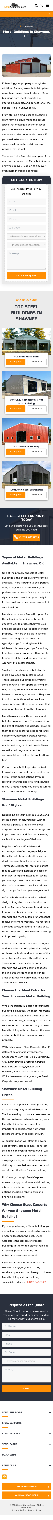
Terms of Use (34, 1510)
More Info (37, 362)
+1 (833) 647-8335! (36, 1282)
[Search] (36, 5)
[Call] (41, 5)
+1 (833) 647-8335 (29, 537)
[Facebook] (4, 1476)
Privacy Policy (18, 1510)
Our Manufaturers (32, 1496)
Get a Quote (15, 362)
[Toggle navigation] (47, 5)
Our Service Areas (32, 1487)
